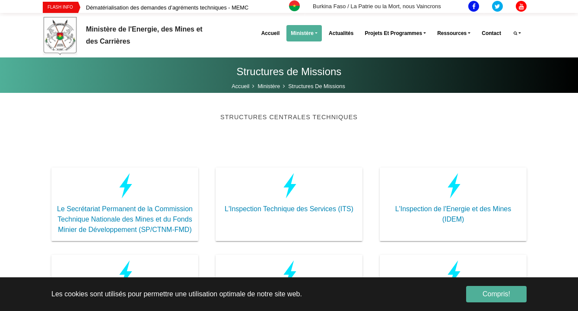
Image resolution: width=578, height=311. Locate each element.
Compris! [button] (496, 294)
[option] (198, 7)
